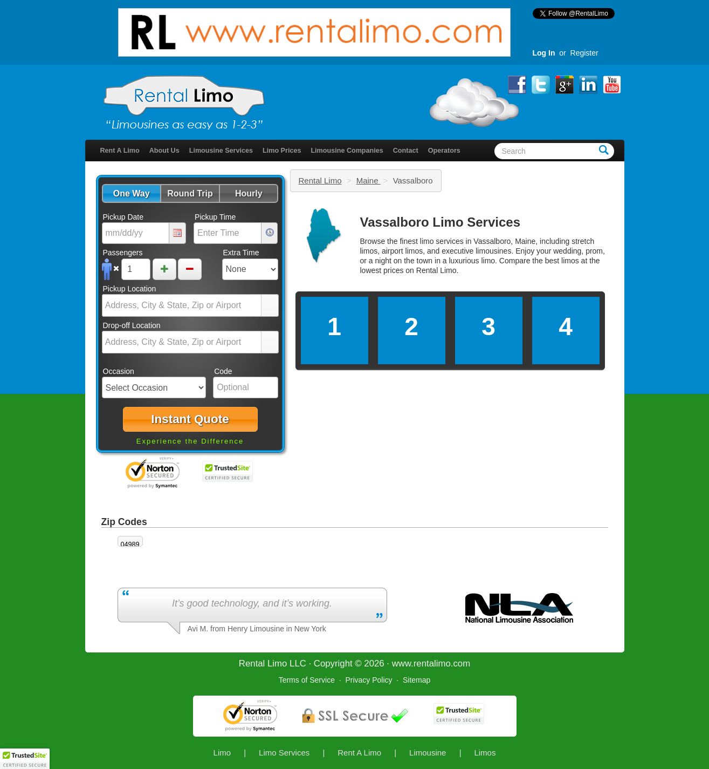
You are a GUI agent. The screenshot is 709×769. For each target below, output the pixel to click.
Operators (444, 150)
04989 (130, 544)
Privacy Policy (368, 680)
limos (570, 260)
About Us (164, 150)
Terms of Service (307, 680)
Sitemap (416, 680)
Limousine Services (221, 150)
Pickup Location (129, 288)
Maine (368, 180)
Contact (405, 150)
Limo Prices (282, 150)
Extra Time (241, 252)
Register (584, 53)
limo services (442, 241)
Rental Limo (320, 180)
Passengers (123, 252)
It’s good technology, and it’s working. (252, 603)
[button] (131, 193)
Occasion (118, 371)
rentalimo (432, 663)
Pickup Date (123, 217)
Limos (484, 752)
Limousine (427, 752)
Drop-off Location (132, 325)
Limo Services (284, 752)
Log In (544, 53)
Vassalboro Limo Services (440, 222)
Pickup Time (215, 217)
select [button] (269, 306)
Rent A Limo (120, 150)
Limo (222, 752)
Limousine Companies (347, 150)
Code (223, 371)
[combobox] (182, 305)
